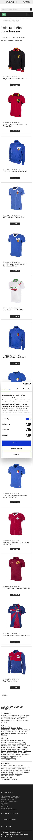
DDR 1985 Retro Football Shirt (13, 217)
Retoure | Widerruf (8, 799)
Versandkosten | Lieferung (10, 796)
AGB (2, 805)
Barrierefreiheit (7, 808)
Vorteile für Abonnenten (10, 798)
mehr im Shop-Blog (9, 2)
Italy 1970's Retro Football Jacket (14, 357)
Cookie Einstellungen (9, 810)
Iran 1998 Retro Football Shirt (13, 310)
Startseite (5, 19)
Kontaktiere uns (6, 836)
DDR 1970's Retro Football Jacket (15, 171)
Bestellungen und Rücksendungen (16, 834)
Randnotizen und (10, 1)
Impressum (5, 803)
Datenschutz (5, 806)
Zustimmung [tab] (6, 389)
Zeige (13, 37)
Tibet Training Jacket (10, 681)
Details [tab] (16, 389)
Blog (2, 834)
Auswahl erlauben (16, 448)
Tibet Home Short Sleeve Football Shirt (16, 635)
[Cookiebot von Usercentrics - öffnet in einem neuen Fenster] (23, 384)
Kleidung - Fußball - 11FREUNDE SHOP (19, 19)
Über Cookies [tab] (26, 389)
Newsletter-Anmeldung (9, 801)
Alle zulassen (16, 443)
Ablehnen (16, 454)
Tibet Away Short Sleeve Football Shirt (16, 588)
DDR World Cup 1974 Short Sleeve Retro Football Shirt (15, 265)
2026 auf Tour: (26, 1)
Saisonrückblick (26, 2)
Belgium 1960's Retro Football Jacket (16, 78)
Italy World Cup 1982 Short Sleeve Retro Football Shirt (15, 496)
